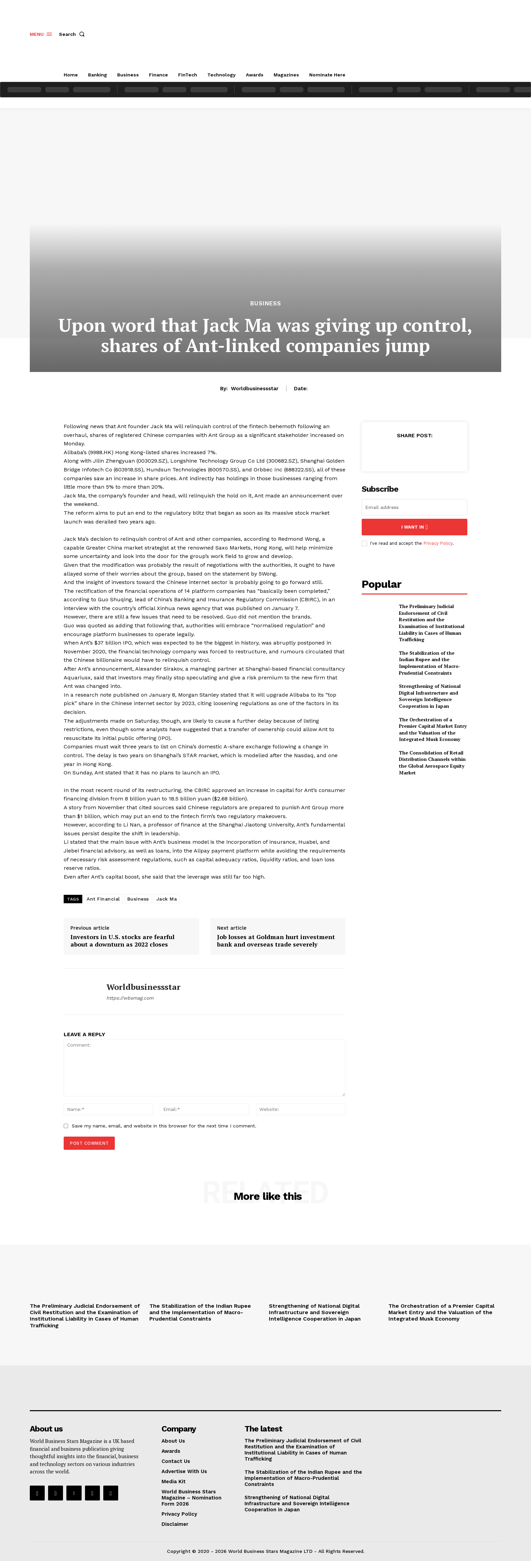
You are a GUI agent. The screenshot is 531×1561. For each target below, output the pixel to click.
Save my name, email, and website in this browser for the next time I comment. (164, 1125)
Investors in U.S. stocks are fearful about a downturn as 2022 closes (122, 940)
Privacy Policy (437, 543)
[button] (73, 34)
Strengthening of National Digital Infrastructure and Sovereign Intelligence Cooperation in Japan (430, 696)
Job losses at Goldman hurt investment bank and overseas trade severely (276, 940)
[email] (414, 507)
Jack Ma (166, 899)
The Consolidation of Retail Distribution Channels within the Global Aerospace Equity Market (432, 762)
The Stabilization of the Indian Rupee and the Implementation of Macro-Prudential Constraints (430, 663)
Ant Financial (103, 899)
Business (265, 303)
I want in (414, 527)
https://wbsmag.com (129, 998)
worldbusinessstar (254, 389)
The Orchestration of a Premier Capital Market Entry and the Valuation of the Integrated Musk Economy (433, 729)
